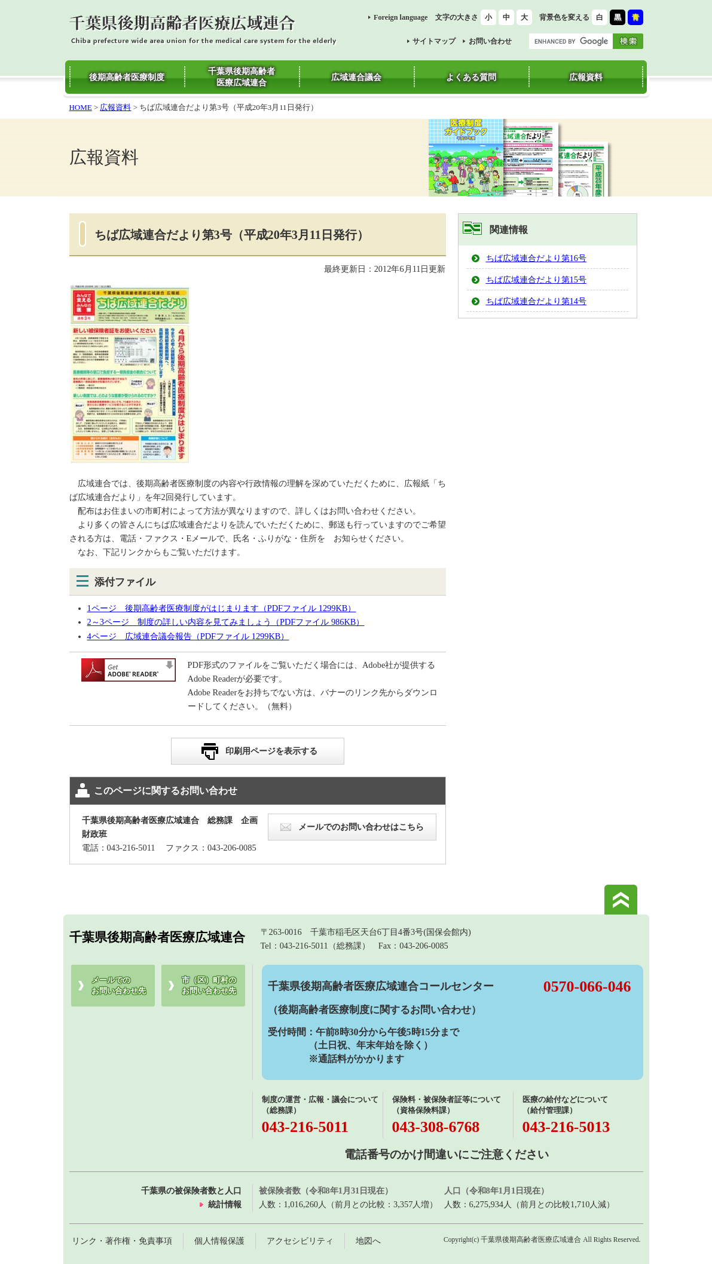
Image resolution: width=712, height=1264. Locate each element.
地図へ (368, 1240)
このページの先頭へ (620, 900)
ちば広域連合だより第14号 (536, 301)
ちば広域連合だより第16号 (536, 258)
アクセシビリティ (300, 1240)
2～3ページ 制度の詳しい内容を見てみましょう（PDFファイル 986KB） (226, 622)
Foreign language (401, 17)
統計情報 (225, 1204)
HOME (80, 107)
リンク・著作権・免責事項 (122, 1240)
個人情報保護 (219, 1240)
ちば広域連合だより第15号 (536, 279)
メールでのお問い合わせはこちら (361, 827)
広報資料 (115, 107)
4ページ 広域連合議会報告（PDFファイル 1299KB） (188, 636)
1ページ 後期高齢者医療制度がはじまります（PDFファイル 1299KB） (221, 608)
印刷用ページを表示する (271, 751)
